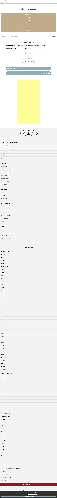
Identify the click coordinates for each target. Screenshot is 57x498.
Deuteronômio (4, 266)
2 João (2, 446)
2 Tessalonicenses (5, 416)
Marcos (2, 380)
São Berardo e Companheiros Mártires (10, 468)
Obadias (3, 345)
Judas (2, 452)
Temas (28, 30)
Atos (2, 389)
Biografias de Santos (6, 175)
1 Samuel (3, 278)
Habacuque (4, 357)
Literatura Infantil (5, 181)
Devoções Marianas (6, 178)
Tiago (2, 434)
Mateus (2, 377)
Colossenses (4, 410)
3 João (2, 449)
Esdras (2, 297)
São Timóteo (4, 480)
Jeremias (3, 324)
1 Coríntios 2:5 (37, 4)
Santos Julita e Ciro (6, 477)
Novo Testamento (20, 4)
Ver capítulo (28, 53)
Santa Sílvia (4, 474)
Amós (2, 342)
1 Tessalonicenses (5, 413)
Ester (2, 303)
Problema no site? (5, 239)
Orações (3, 195)
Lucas (2, 383)
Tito (2, 425)
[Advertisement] (28, 102)
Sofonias (3, 360)
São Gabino (4, 471)
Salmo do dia (28, 17)
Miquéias (3, 351)
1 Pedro (2, 437)
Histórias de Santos (5, 146)
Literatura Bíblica (5, 172)
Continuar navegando (28, 496)
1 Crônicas (3, 290)
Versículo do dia (28, 14)
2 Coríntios (3, 398)
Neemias (3, 300)
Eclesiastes (3, 315)
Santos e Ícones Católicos (9, 143)
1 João (2, 443)
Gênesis (3, 254)
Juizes (2, 272)
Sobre (2, 227)
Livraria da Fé (5, 163)
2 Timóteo (3, 422)
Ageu (2, 363)
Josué (2, 269)
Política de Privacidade (6, 236)
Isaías (2, 321)
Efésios (2, 404)
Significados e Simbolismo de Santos (10, 149)
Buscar (54, 36)
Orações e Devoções (6, 169)
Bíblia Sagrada (10, 4)
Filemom (3, 428)
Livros (15, 4)
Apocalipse (3, 455)
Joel (2, 339)
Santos (2, 192)
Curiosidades (4, 198)
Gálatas (2, 401)
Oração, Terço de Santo (7, 155)
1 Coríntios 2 (31, 4)
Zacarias (3, 366)
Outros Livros (4, 184)
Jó (1, 306)
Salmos (2, 309)
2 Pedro (3, 440)
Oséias (2, 336)
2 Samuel (3, 281)
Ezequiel (3, 330)
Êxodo (2, 257)
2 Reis (2, 287)
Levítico (3, 260)
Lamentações (4, 327)
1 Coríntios (26, 4)
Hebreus (3, 431)
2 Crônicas (3, 293)
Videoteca (4, 189)
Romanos (3, 392)
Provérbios (3, 312)
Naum (2, 354)
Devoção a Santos (5, 152)
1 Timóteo (3, 419)
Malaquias (3, 369)
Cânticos (3, 318)
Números (3, 263)
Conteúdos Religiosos (6, 233)
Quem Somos (4, 230)
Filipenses (3, 407)
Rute (2, 275)
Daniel (2, 333)
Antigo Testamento (28, 24)
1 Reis (2, 284)
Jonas (2, 348)
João (2, 386)
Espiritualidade (4, 166)
